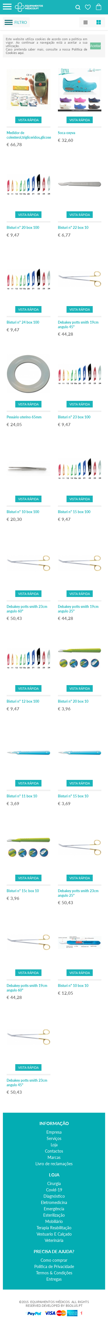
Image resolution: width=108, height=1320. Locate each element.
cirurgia (54, 1183)
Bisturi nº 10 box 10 (73, 985)
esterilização (54, 1215)
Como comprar (54, 1260)
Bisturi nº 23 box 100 (74, 417)
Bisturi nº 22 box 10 (73, 227)
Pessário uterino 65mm (24, 417)
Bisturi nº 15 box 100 (74, 512)
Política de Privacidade (54, 1266)
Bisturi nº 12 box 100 (23, 701)
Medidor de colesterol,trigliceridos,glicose (29, 135)
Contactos (54, 1151)
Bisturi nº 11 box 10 (22, 796)
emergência (54, 1208)
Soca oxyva (66, 133)
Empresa (54, 1132)
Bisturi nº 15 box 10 (73, 796)
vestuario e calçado (54, 1234)
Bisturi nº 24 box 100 (23, 322)
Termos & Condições (54, 1272)
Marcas (54, 1157)
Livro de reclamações (54, 1163)
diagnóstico (54, 1196)
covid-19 (54, 1189)
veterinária (54, 1240)
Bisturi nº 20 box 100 (23, 227)
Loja (54, 1144)
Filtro (20, 22)
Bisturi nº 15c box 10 (23, 891)
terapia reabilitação (54, 1227)
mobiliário (54, 1221)
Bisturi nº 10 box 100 (23, 512)
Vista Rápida (28, 120)
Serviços (54, 1138)
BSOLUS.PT (74, 1305)
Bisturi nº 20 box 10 (73, 701)
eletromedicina (54, 1202)
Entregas (54, 1279)
